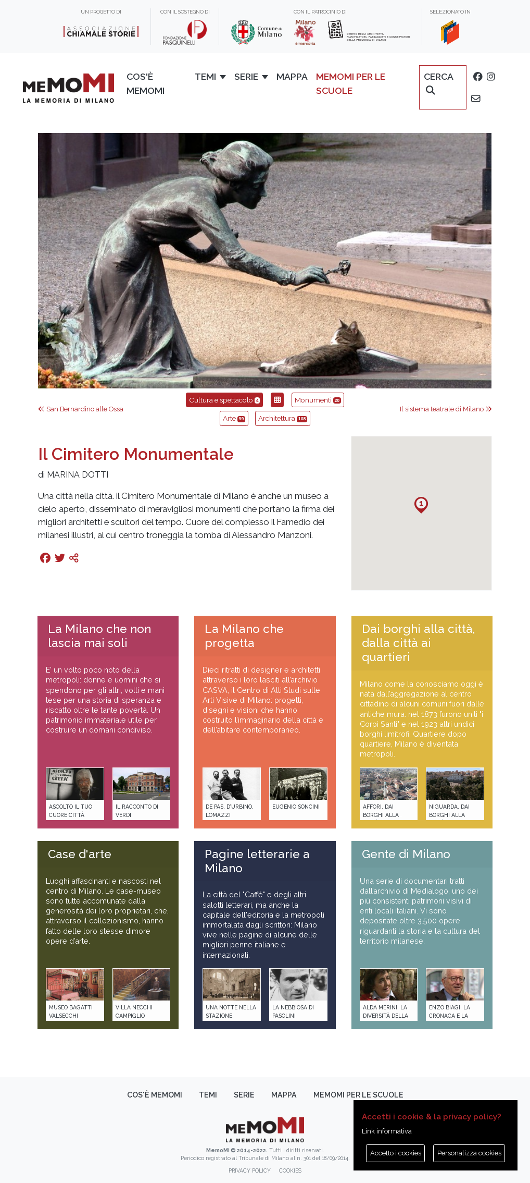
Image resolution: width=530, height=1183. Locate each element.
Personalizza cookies (469, 1153)
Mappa (292, 76)
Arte (234, 418)
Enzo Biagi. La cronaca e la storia (449, 1015)
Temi (208, 1095)
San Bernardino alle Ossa (80, 409)
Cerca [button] (438, 83)
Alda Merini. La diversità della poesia (385, 1015)
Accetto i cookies (395, 1153)
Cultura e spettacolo (224, 400)
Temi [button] (205, 76)
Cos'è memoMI (146, 83)
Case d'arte (79, 854)
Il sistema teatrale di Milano (446, 409)
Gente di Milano (406, 854)
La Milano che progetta (244, 636)
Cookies (290, 1170)
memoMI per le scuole (350, 83)
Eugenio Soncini (296, 806)
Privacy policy (250, 1170)
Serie (244, 1095)
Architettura (282, 418)
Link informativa (387, 1131)
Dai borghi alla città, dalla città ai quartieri (418, 643)
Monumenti (318, 400)
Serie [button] (246, 76)
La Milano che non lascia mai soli (99, 636)
